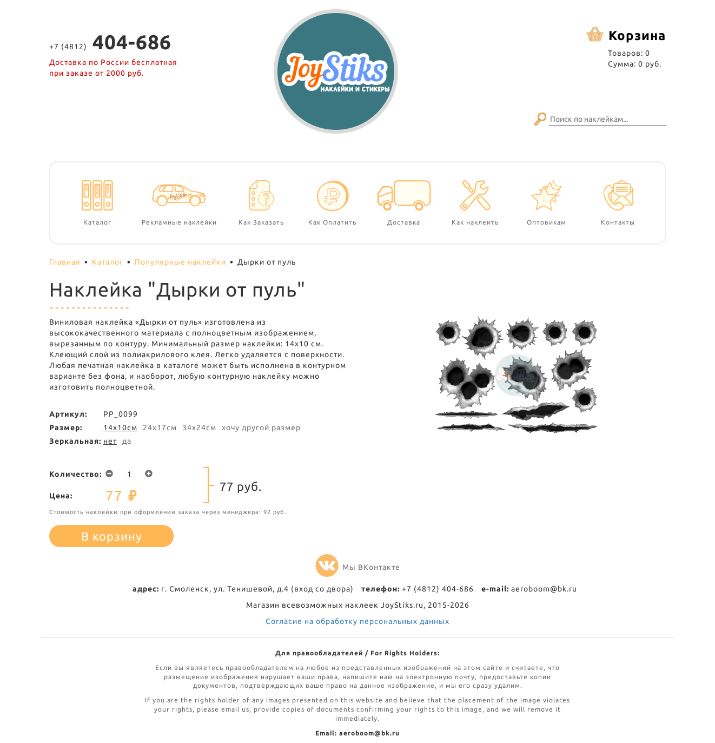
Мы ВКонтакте (357, 567)
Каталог (107, 262)
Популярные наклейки (180, 262)
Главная (65, 262)
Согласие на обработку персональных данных (357, 621)
